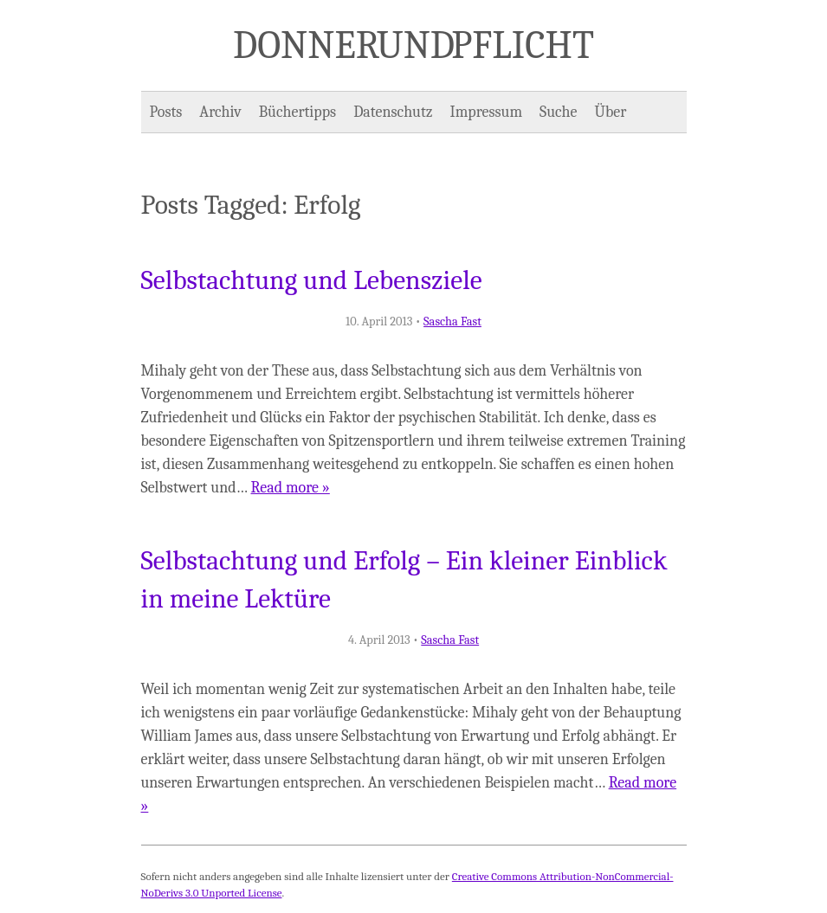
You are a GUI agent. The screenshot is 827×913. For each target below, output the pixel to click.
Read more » (290, 488)
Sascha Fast (452, 321)
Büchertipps (297, 112)
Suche (558, 112)
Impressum (486, 112)
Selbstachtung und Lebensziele (311, 280)
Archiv (220, 112)
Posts (166, 112)
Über (611, 112)
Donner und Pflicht (413, 45)
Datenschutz (392, 112)
